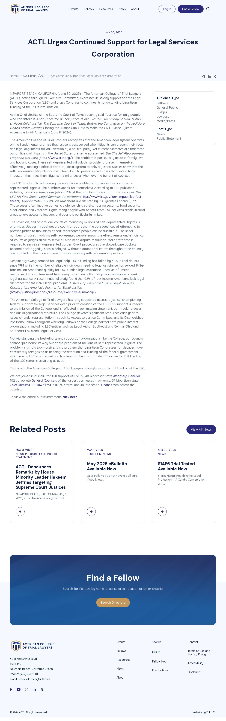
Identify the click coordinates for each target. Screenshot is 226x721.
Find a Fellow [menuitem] (190, 9)
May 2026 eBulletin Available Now (107, 466)
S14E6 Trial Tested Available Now (176, 466)
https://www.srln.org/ (56, 158)
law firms (44, 385)
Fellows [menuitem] (89, 9)
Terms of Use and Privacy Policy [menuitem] (199, 652)
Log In (167, 9)
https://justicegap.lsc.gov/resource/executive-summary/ (52, 292)
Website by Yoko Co (204, 712)
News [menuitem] (122, 9)
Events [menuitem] (74, 9)
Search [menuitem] (156, 641)
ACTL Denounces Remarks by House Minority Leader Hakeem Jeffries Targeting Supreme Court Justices (41, 477)
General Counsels (44, 380)
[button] (208, 9)
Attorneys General (126, 376)
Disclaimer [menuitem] (194, 671)
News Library (28, 75)
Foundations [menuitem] (160, 670)
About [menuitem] (135, 9)
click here (70, 397)
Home (14, 75)
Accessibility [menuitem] (195, 662)
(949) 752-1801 (28, 673)
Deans (105, 385)
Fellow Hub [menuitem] (159, 661)
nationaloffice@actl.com (34, 679)
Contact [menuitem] (193, 641)
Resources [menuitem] (106, 9)
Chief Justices (20, 385)
